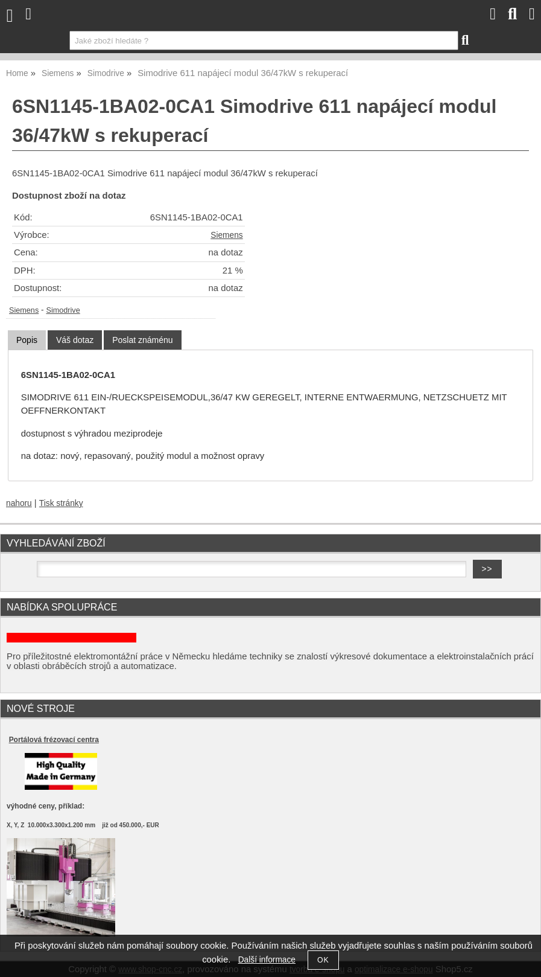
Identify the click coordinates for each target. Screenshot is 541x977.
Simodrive (63, 310)
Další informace (267, 959)
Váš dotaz (74, 340)
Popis (26, 340)
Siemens (226, 235)
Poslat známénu (142, 340)
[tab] (27, 340)
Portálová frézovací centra (54, 739)
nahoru (19, 503)
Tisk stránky (61, 503)
